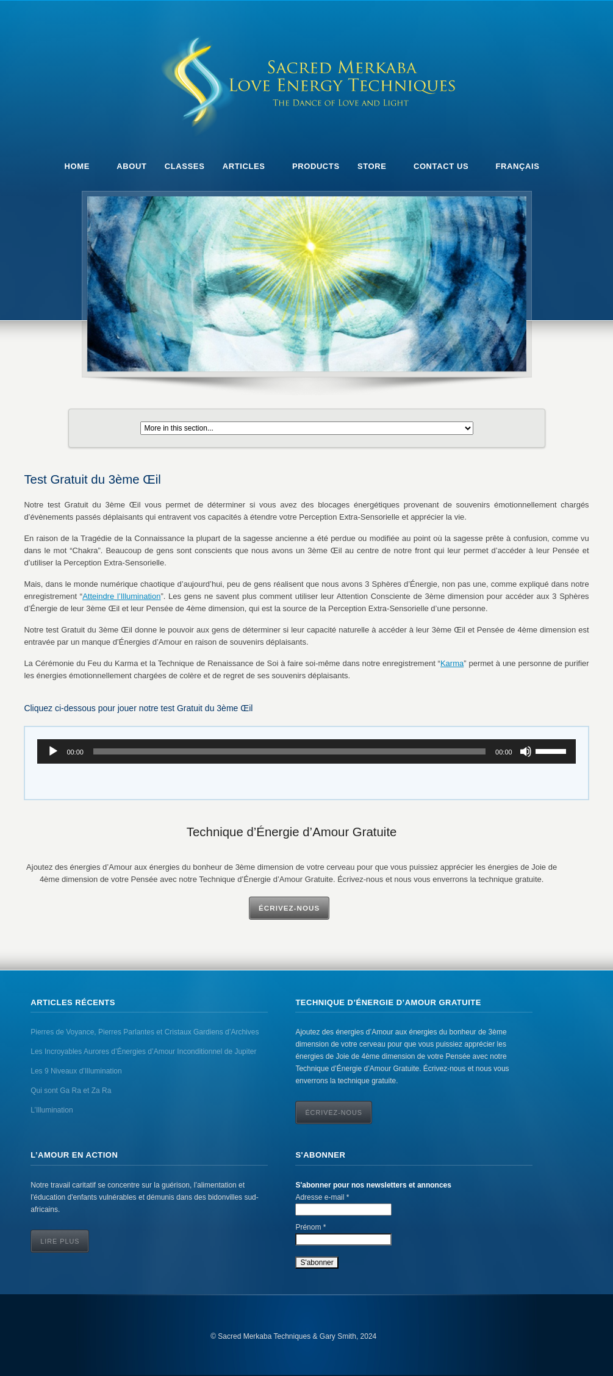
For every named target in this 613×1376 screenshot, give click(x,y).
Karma (452, 663)
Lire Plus (59, 1241)
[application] (306, 751)
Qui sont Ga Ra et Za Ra (70, 1090)
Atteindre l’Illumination (121, 596)
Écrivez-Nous (289, 908)
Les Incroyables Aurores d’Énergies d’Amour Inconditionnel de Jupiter (143, 1051)
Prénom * (310, 1227)
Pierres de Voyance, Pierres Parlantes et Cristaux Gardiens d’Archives (144, 1032)
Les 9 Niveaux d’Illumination (75, 1071)
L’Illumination (51, 1110)
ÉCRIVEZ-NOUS (333, 1112)
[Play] (53, 751)
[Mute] (526, 751)
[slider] (289, 751)
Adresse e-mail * (322, 1197)
